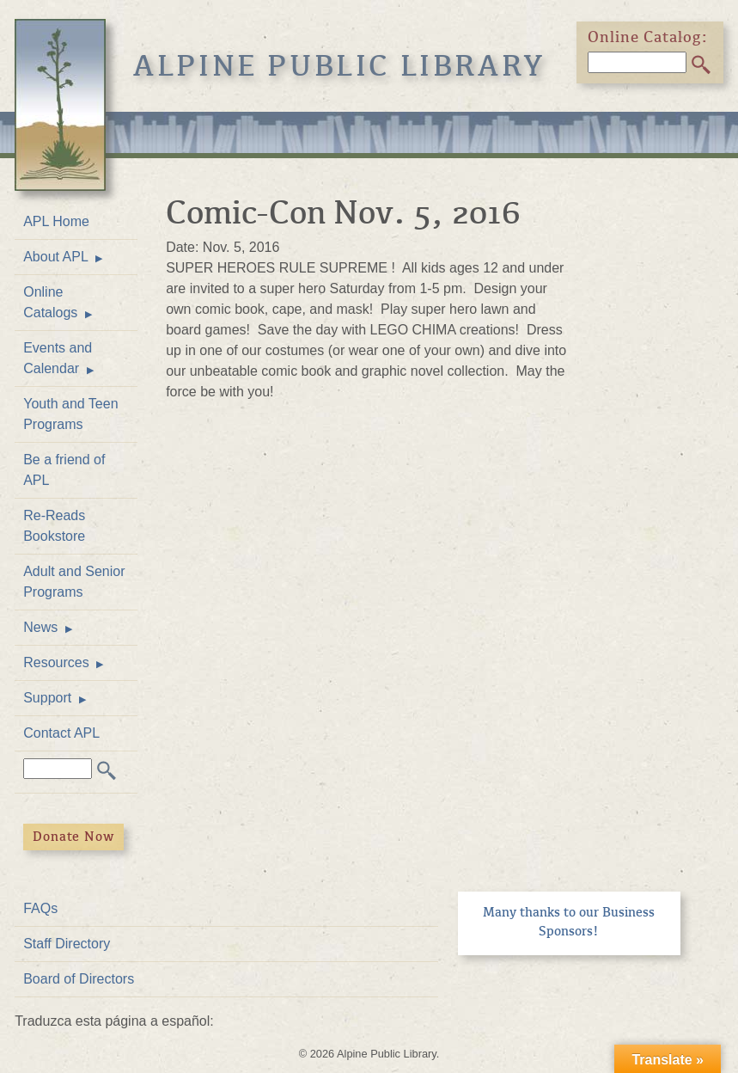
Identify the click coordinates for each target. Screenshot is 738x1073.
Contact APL (61, 733)
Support (47, 697)
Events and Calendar (57, 358)
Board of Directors (78, 979)
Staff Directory (66, 943)
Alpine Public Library (339, 65)
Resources (55, 662)
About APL (55, 256)
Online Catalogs (50, 302)
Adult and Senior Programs (74, 581)
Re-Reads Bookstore (54, 525)
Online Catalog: (648, 37)
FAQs (40, 908)
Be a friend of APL (64, 469)
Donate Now (73, 836)
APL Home (56, 221)
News (40, 627)
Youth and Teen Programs (70, 414)
